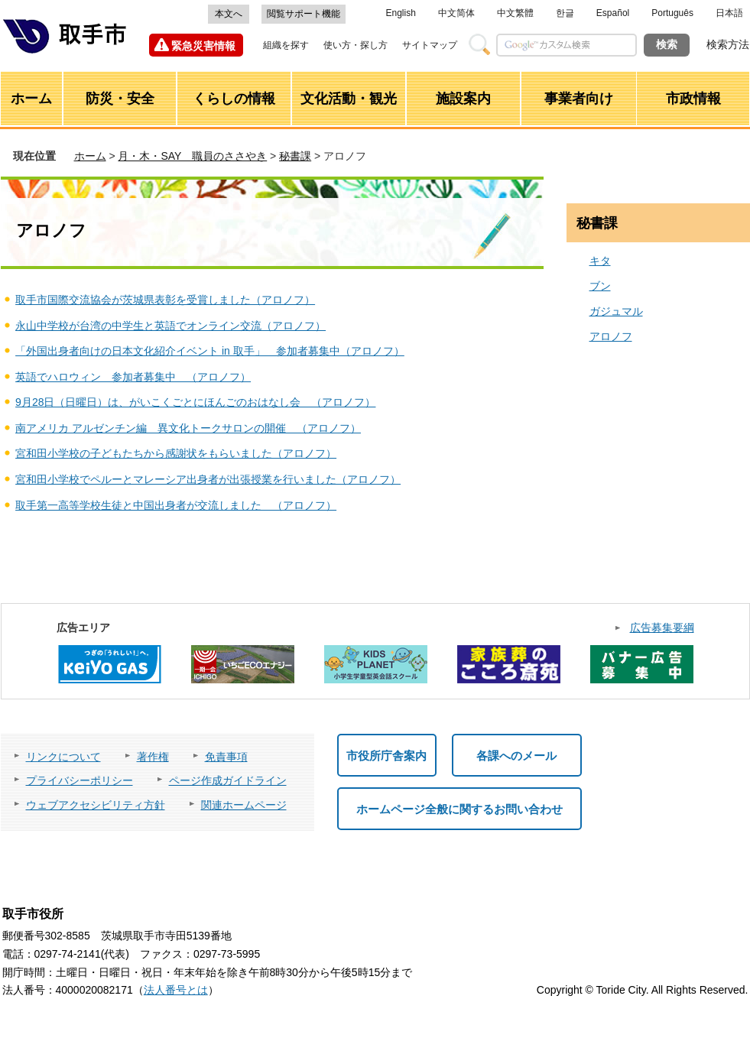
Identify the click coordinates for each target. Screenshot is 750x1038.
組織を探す (286, 45)
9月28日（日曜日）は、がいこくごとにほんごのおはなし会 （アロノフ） (195, 402)
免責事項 (226, 757)
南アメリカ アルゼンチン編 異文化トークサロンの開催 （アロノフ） (188, 428)
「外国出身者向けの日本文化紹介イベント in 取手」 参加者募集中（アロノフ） (209, 351)
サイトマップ (429, 45)
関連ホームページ (244, 805)
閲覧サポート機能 (303, 13)
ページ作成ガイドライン (228, 780)
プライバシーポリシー (79, 780)
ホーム (90, 156)
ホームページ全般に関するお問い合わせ (459, 809)
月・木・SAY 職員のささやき (192, 156)
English (401, 13)
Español (612, 13)
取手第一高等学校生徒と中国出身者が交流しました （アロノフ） (175, 505)
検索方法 (727, 44)
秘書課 (295, 156)
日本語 (729, 13)
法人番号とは (176, 990)
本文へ (228, 13)
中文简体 (456, 13)
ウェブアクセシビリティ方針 (95, 805)
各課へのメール (516, 755)
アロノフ (610, 336)
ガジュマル (616, 311)
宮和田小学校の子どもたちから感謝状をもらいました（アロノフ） (175, 453)
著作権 (153, 757)
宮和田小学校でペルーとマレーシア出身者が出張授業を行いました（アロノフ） (208, 479)
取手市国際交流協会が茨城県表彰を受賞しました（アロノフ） (165, 300)
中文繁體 (515, 13)
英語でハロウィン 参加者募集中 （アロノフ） (133, 377)
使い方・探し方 (355, 45)
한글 (565, 13)
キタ (600, 261)
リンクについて (63, 757)
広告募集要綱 (662, 627)
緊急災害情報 (203, 46)
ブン (600, 286)
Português (672, 13)
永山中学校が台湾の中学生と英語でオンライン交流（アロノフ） (170, 326)
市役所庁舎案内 (386, 755)
